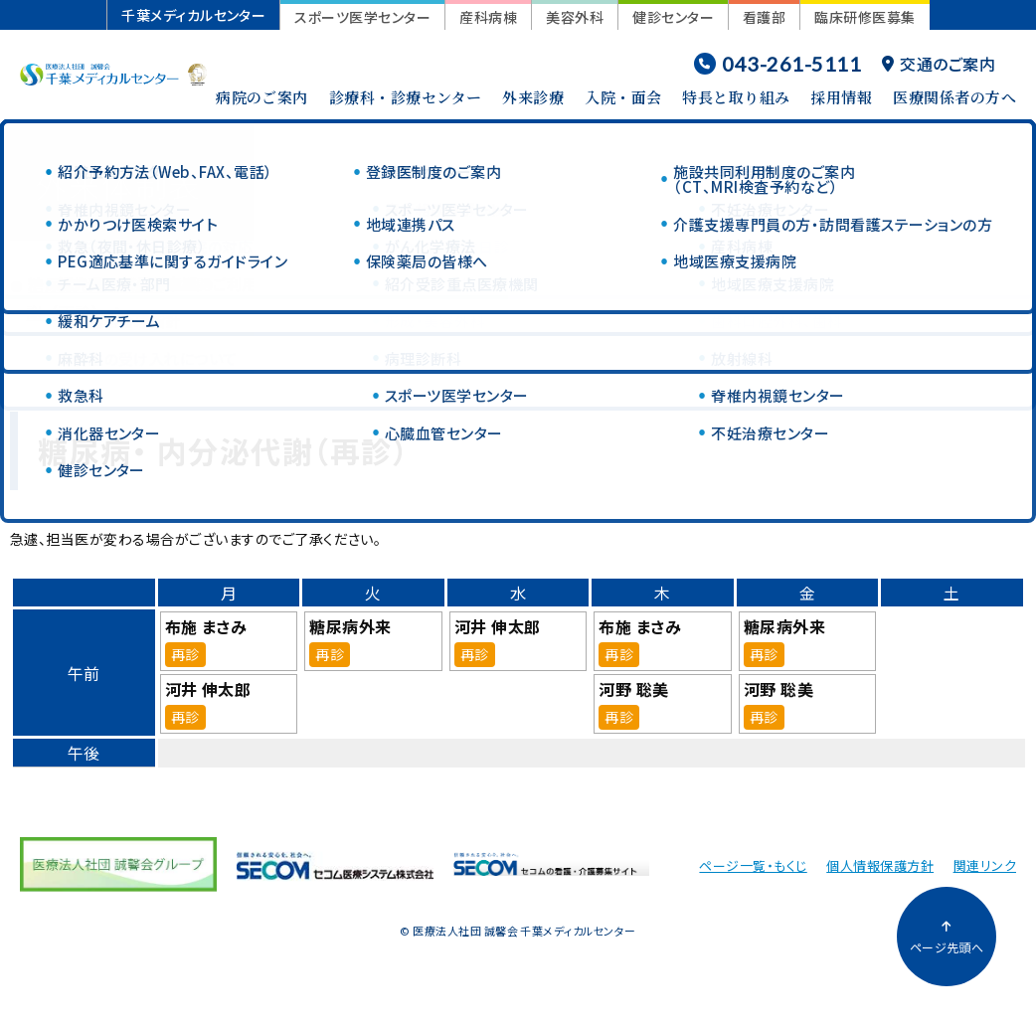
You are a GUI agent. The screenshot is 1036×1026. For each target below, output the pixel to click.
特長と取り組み (735, 96)
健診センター (673, 17)
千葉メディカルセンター (193, 15)
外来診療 (533, 96)
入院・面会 (623, 96)
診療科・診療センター (405, 96)
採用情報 (841, 96)
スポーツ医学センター (362, 17)
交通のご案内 (938, 64)
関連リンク (984, 865)
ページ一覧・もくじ (752, 865)
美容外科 (575, 17)
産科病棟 (488, 17)
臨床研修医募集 (864, 17)
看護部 (764, 17)
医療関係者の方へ (954, 96)
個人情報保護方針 (880, 865)
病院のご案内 (262, 96)
